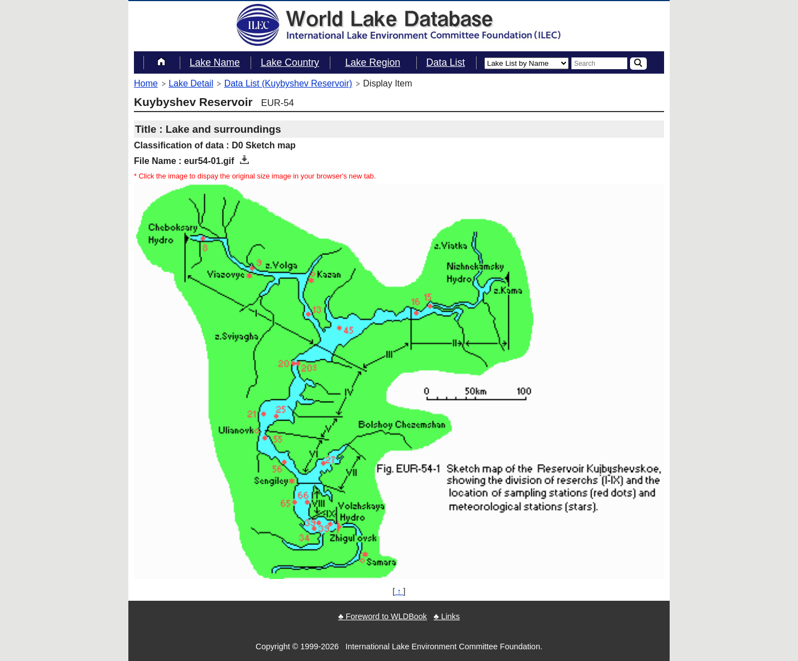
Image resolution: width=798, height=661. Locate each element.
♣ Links (447, 616)
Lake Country (290, 62)
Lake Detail (191, 83)
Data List (445, 62)
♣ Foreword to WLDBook (382, 616)
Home (146, 83)
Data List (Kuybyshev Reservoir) (288, 83)
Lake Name (215, 62)
